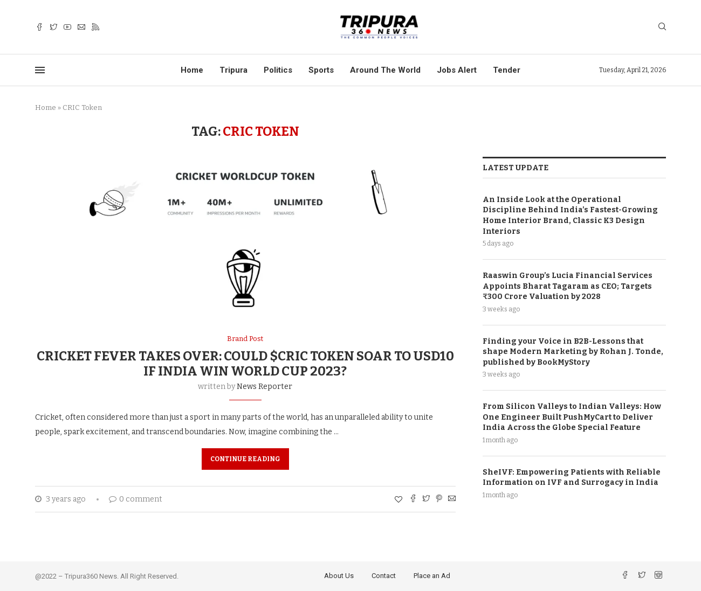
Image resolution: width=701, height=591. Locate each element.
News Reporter (264, 386)
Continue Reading (245, 459)
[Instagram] (658, 576)
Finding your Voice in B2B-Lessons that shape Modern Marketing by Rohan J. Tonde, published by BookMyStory (573, 351)
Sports (321, 70)
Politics (278, 70)
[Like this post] (398, 499)
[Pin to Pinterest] (439, 499)
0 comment (135, 499)
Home (192, 70)
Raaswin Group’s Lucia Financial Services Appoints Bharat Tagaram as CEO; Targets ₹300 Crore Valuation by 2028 (567, 285)
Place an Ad (432, 576)
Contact (384, 576)
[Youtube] (67, 27)
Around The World (385, 70)
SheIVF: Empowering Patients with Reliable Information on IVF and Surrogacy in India (572, 477)
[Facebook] (39, 27)
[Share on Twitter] (426, 499)
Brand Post (245, 339)
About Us (339, 576)
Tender (506, 70)
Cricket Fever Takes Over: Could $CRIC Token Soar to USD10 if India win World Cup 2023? (245, 364)
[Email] (81, 27)
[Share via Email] (452, 499)
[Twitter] (53, 27)
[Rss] (95, 27)
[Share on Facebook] (413, 499)
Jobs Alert (457, 70)
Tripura (233, 70)
